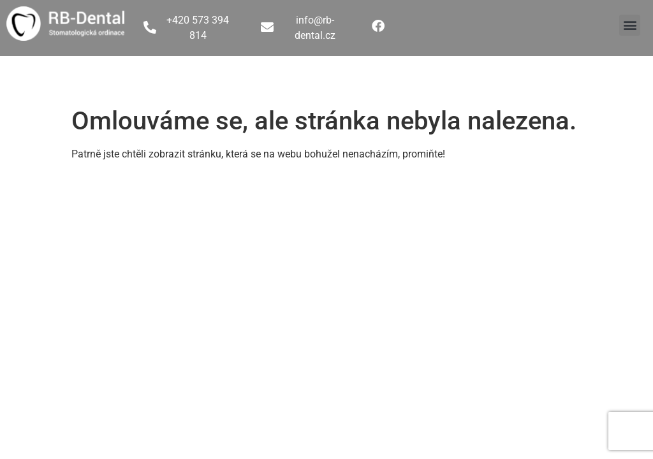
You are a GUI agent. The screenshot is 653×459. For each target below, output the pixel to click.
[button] (629, 25)
